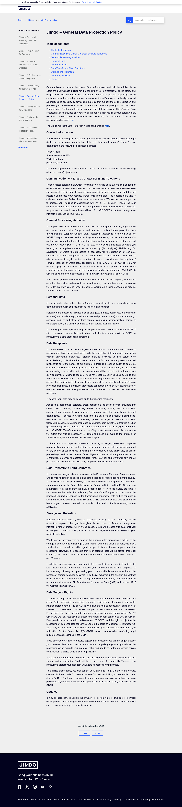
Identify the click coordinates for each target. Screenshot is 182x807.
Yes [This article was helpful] (85, 733)
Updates (55, 79)
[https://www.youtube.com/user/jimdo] (42, 788)
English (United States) (152, 799)
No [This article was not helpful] (99, 733)
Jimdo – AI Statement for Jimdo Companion (30, 76)
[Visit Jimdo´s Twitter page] (27, 788)
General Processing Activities (65, 57)
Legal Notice (68, 799)
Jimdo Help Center (27, 799)
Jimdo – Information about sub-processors (29, 139)
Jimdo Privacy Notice (48, 20)
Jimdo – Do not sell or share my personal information (29, 40)
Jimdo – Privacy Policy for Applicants (29, 52)
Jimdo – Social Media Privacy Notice (28, 118)
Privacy (117, 799)
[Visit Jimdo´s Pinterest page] (50, 788)
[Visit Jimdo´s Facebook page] (19, 788)
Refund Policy (104, 799)
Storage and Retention (62, 72)
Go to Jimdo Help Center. (92, 2)
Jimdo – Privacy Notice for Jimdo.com (29, 108)
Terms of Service (85, 799)
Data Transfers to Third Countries (68, 68)
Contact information (61, 50)
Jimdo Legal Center (26, 20)
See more (23, 147)
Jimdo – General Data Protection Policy (29, 98)
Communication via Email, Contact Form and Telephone (79, 53)
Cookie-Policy (131, 799)
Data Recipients (59, 64)
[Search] (145, 20)
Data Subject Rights (61, 75)
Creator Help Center (49, 799)
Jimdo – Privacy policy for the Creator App (29, 87)
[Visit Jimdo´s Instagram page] (35, 788)
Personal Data (58, 61)
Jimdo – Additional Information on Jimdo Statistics (28, 64)
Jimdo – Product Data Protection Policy (29, 129)
